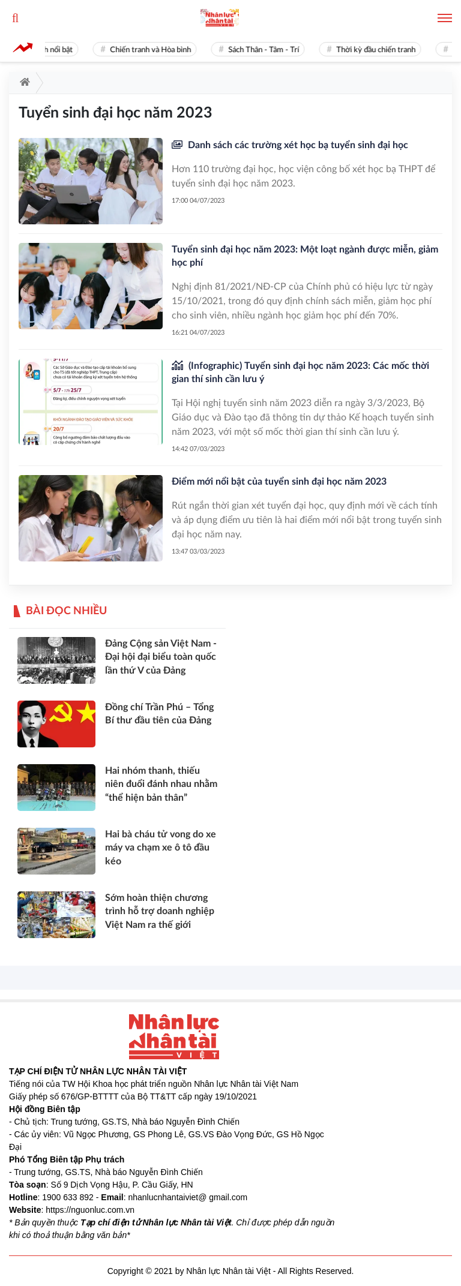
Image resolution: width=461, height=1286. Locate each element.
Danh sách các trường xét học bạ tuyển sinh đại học (296, 145)
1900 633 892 (68, 1197)
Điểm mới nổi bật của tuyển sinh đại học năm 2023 (279, 481)
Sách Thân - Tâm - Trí (265, 50)
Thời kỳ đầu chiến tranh (378, 50)
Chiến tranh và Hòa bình (152, 50)
